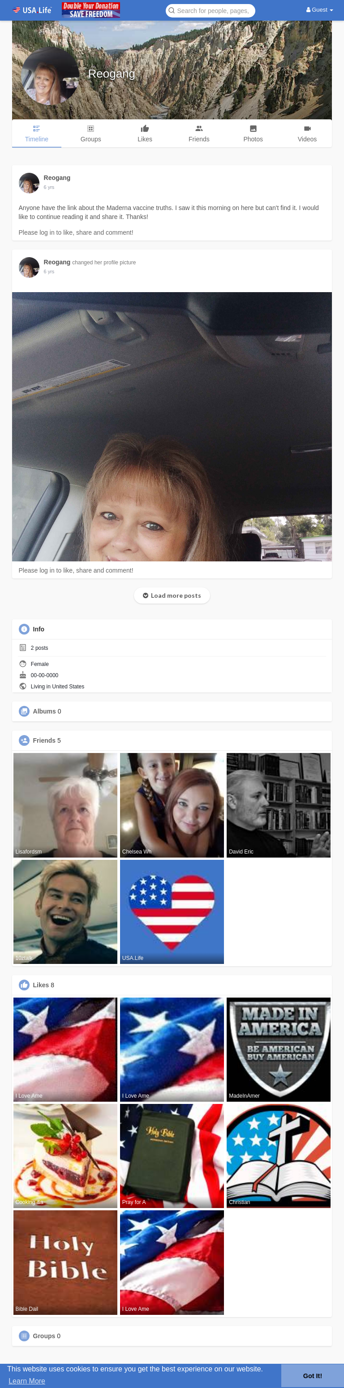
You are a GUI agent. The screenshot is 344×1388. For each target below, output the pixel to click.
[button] (210, 10)
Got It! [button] (312, 1375)
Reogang (112, 73)
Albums (44, 711)
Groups (44, 1336)
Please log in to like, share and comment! (76, 232)
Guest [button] (320, 9)
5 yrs (49, 187)
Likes (41, 985)
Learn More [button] (27, 1381)
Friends (44, 740)
